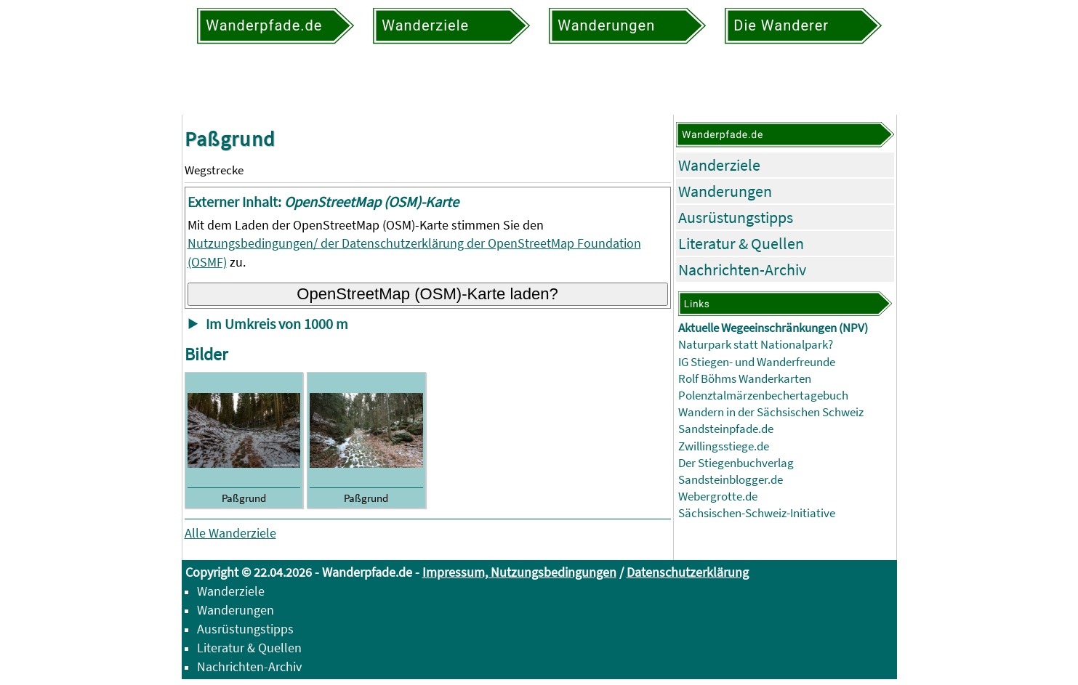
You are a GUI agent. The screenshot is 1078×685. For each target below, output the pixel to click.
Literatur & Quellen (741, 243)
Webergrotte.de (717, 496)
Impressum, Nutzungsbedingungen (519, 572)
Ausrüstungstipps (735, 217)
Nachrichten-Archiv (742, 269)
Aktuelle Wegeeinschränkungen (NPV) (773, 328)
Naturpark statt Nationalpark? (755, 344)
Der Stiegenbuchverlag (736, 463)
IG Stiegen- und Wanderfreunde (756, 362)
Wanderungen (725, 191)
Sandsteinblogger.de (730, 479)
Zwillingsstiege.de (723, 446)
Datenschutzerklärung (688, 572)
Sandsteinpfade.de (725, 429)
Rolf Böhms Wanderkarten (744, 378)
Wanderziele (719, 165)
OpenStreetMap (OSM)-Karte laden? (427, 294)
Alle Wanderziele (230, 532)
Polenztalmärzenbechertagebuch (763, 395)
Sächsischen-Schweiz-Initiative (756, 513)
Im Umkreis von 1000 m (277, 324)
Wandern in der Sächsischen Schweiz (771, 412)
